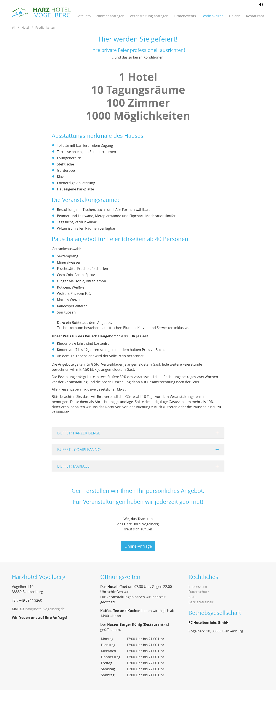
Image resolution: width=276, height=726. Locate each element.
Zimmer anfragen (110, 16)
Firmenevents (185, 16)
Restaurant (255, 16)
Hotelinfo (83, 16)
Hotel (25, 64)
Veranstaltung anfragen (149, 16)
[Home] (13, 64)
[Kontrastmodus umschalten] (261, 4)
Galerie (235, 16)
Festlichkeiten (212, 16)
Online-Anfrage (138, 582)
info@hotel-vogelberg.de (45, 645)
